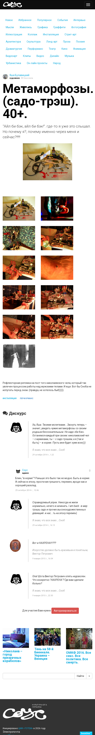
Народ (57, 63)
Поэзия (80, 41)
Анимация (79, 48)
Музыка (69, 56)
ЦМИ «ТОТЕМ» (25, 728)
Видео (40, 56)
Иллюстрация (14, 34)
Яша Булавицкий (19, 75)
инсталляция (10, 398)
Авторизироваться (65, 610)
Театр (52, 48)
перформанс (26, 398)
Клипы (27, 56)
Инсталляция (51, 34)
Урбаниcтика (13, 63)
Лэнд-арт (51, 41)
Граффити (59, 27)
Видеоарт (11, 56)
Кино (64, 48)
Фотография (78, 27)
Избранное (25, 20)
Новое (9, 20)
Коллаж (32, 34)
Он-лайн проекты (37, 63)
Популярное (44, 20)
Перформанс (35, 48)
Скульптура (33, 41)
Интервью (79, 20)
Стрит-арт (70, 34)
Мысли (10, 27)
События (62, 20)
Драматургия (14, 48)
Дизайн (54, 56)
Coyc (25, 470)
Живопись (26, 27)
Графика (43, 27)
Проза (66, 41)
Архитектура (13, 41)
